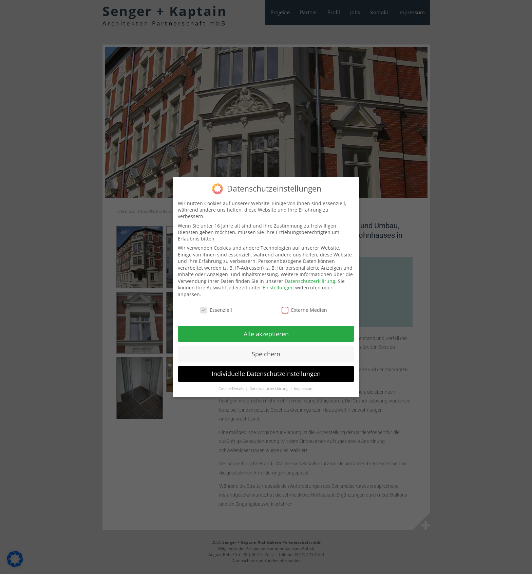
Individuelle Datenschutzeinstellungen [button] (266, 371)
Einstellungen (278, 285)
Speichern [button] (266, 351)
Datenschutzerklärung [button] (269, 385)
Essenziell (216, 307)
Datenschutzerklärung (310, 278)
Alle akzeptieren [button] (266, 331)
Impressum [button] (304, 385)
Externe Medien (304, 307)
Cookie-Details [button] (231, 385)
